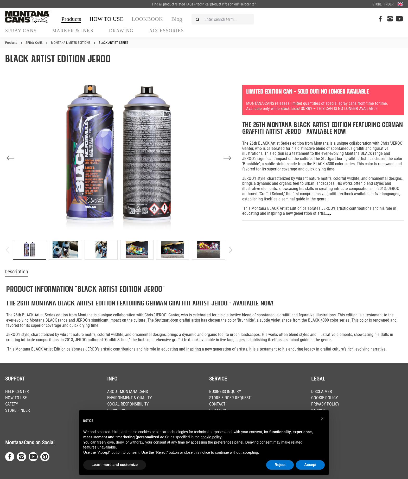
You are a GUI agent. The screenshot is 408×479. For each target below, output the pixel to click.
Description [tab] (16, 272)
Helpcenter (248, 4)
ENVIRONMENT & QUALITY (129, 397)
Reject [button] (280, 465)
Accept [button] (310, 465)
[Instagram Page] (389, 19)
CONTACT (217, 404)
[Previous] (10, 158)
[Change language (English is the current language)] (400, 4)
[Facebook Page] (380, 19)
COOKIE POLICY (324, 397)
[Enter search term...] (223, 19)
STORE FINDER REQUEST (230, 397)
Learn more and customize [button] (115, 465)
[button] (322, 418)
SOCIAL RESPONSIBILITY (128, 404)
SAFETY (11, 404)
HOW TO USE (16, 397)
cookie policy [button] (211, 437)
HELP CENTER (17, 391)
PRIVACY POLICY (325, 404)
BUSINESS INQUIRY (225, 391)
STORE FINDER (17, 410)
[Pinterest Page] (44, 456)
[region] (119, 170)
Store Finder (382, 4)
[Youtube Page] (399, 19)
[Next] (227, 158)
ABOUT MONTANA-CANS (127, 391)
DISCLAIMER (321, 391)
